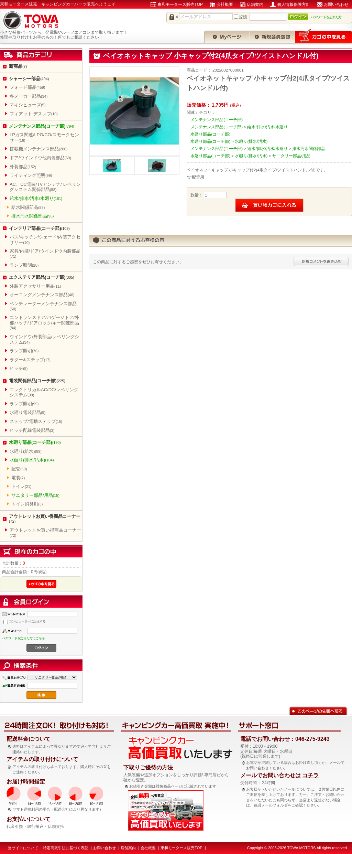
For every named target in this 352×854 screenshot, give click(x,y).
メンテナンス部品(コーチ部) (41, 126)
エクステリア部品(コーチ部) (41, 277)
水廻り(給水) (26, 451)
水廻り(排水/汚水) (32, 459)
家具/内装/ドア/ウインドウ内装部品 (45, 253)
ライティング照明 (31, 175)
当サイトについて (23, 848)
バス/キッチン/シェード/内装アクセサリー (45, 239)
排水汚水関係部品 (32, 215)
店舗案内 (255, 4)
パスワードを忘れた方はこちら (23, 638)
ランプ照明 (24, 265)
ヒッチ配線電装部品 (32, 430)
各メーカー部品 (28, 96)
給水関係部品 (28, 207)
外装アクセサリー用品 (35, 286)
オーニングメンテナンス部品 (42, 294)
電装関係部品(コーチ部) (37, 380)
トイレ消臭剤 (27, 503)
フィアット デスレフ (34, 113)
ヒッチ (19, 368)
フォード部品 (27, 87)
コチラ (310, 775)
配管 (19, 468)
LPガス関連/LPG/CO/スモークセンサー (44, 137)
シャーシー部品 (29, 78)
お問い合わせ (336, 4)
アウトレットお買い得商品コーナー (44, 519)
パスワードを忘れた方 (326, 17)
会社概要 (225, 4)
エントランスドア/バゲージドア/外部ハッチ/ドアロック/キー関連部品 (44, 322)
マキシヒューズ (27, 104)
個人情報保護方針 (293, 4)
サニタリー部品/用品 (35, 495)
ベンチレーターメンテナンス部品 (43, 306)
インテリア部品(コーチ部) (39, 228)
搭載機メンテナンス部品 (38, 148)
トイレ (21, 486)
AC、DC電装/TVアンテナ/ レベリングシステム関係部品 (45, 187)
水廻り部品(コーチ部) (35, 442)
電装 (18, 477)
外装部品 (23, 166)
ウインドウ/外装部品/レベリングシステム (44, 339)
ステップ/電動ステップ (36, 421)
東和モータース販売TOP (180, 4)
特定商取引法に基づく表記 (65, 848)
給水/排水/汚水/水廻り (36, 198)
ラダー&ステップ (30, 359)
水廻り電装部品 (27, 412)
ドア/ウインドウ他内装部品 (40, 157)
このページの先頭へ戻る (318, 710)
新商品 (18, 66)
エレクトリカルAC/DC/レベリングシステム (44, 392)
